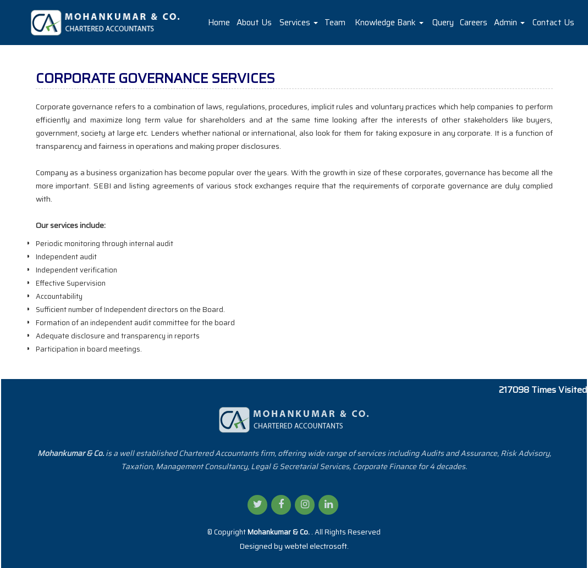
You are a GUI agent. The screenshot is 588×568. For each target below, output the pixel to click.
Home (219, 22)
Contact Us (553, 22)
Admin (509, 22)
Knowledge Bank (389, 22)
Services (298, 22)
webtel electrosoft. (316, 546)
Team (335, 22)
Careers (473, 22)
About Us (254, 22)
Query (443, 22)
